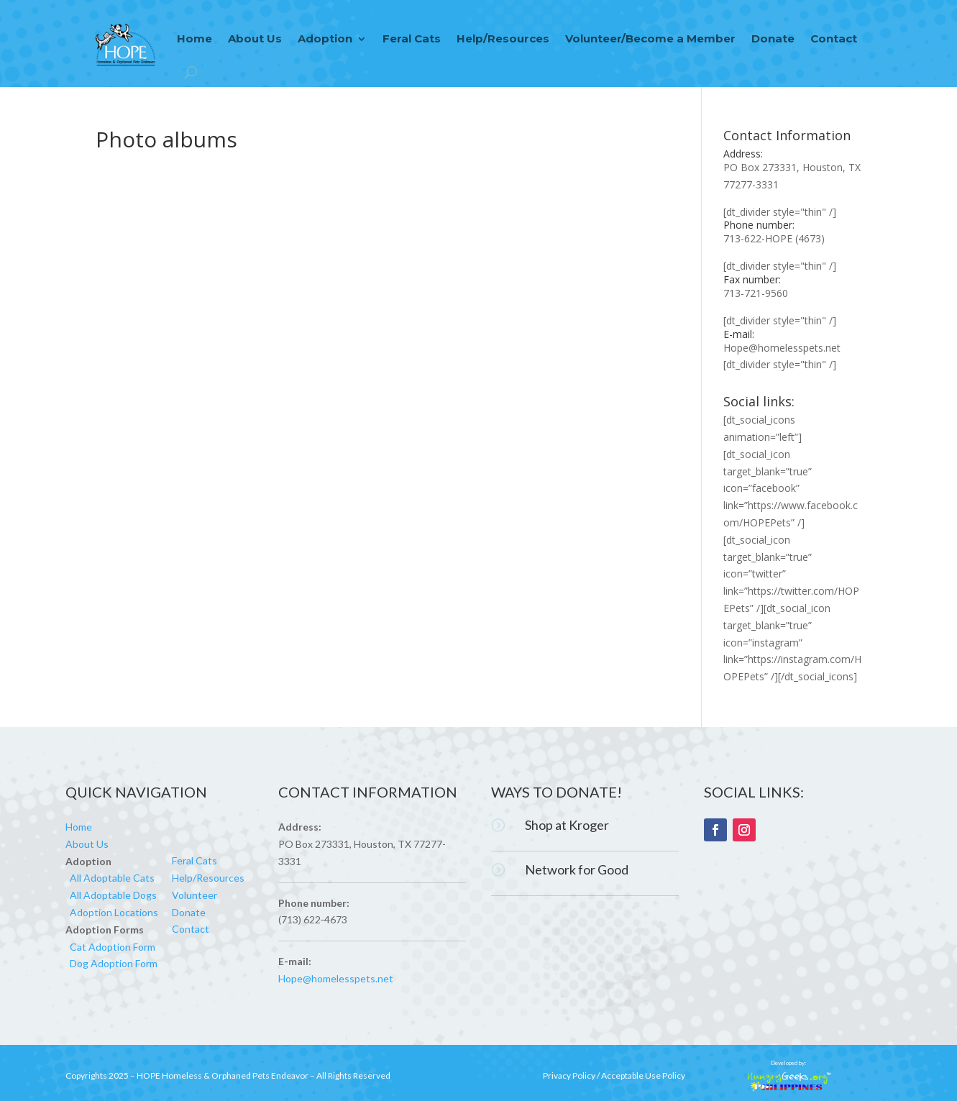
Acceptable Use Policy (643, 1075)
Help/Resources (503, 38)
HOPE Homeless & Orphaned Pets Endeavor (222, 1075)
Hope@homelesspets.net (782, 348)
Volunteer (194, 895)
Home (194, 38)
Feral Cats (412, 38)
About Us (255, 38)
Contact (833, 38)
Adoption (325, 38)
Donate (773, 38)
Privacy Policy (569, 1075)
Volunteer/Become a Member (650, 38)
